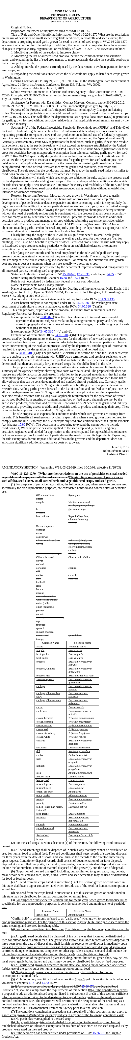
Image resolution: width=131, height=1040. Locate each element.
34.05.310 (46, 331)
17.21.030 (83, 274)
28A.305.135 (106, 299)
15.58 (63, 277)
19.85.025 (46, 317)
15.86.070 (88, 986)
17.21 (76, 277)
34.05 (110, 274)
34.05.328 (82, 303)
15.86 (21, 424)
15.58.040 (69, 274)
